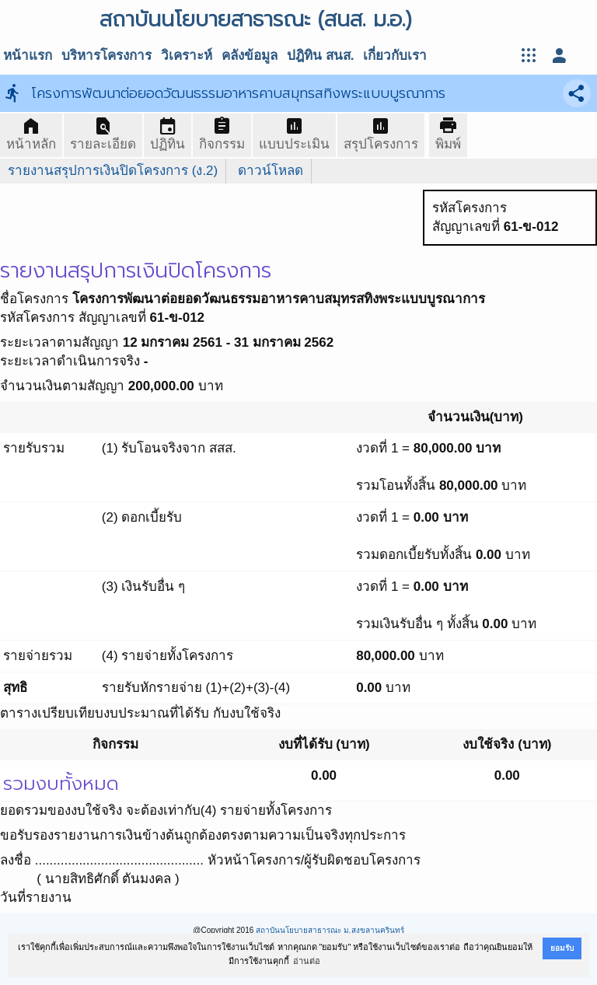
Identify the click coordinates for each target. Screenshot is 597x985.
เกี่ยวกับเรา (395, 55)
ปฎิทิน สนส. (320, 55)
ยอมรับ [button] (562, 948)
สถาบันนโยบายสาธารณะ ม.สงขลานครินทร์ (330, 930)
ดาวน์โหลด (270, 170)
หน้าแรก (27, 55)
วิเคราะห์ (186, 55)
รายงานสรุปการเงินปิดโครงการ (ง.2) (113, 170)
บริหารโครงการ (106, 55)
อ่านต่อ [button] (306, 961)
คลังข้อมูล (250, 55)
